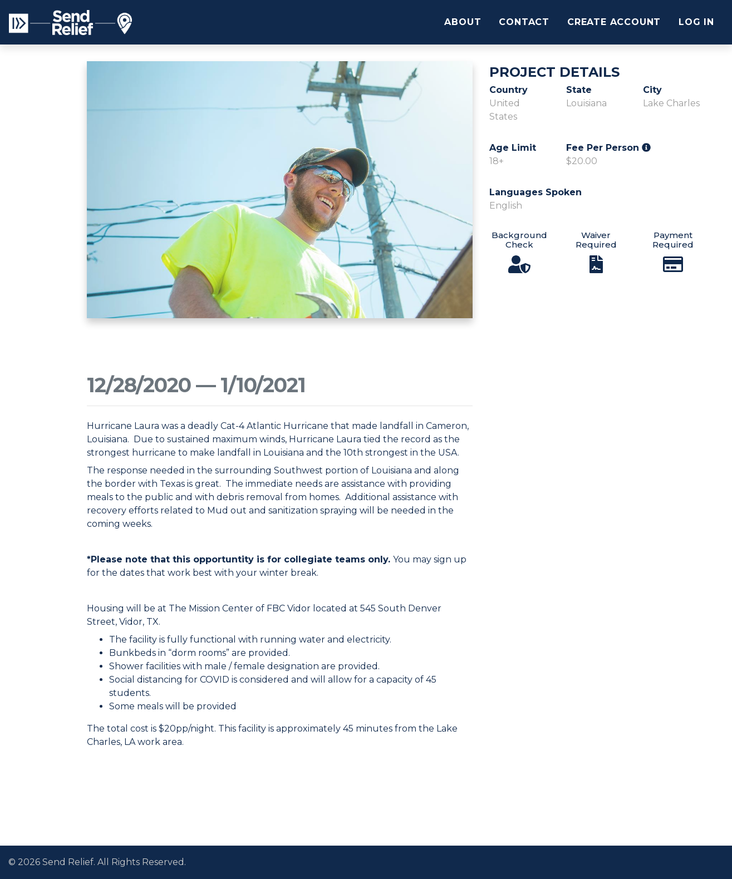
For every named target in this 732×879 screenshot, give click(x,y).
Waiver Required (596, 239)
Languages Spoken (535, 192)
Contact (524, 22)
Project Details (554, 72)
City (652, 90)
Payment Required (673, 239)
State (579, 90)
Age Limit (512, 147)
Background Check (519, 239)
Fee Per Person (608, 147)
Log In (696, 22)
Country (508, 90)
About (462, 22)
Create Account (614, 22)
